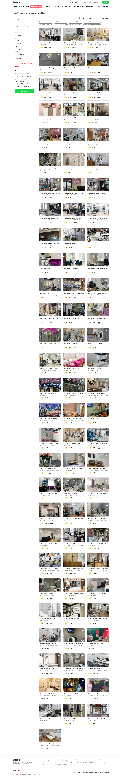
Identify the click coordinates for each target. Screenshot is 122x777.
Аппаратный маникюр (61, 24)
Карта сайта (44, 764)
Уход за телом (48, 6)
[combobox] (30, 26)
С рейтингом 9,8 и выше (24, 79)
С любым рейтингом (23, 73)
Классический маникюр (45, 24)
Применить (24, 91)
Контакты (96, 2)
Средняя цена (20, 52)
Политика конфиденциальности (63, 760)
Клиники (19, 40)
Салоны (19, 35)
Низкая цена (19, 49)
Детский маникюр (95, 21)
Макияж (57, 6)
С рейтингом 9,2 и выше (24, 76)
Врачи (19, 43)
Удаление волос (67, 6)
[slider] (24, 61)
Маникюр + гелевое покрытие (47, 21)
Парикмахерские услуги (21, 6)
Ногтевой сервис (36, 6)
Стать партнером (85, 2)
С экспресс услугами (22, 86)
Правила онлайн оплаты (61, 764)
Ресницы (105, 6)
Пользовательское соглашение (63, 762)
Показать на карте (86, 18)
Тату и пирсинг (89, 6)
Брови (98, 6)
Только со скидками (21, 83)
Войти (106, 2)
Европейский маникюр (75, 24)
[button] (25, 19)
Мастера (19, 38)
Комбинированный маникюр (92, 24)
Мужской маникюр (82, 21)
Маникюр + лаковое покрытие (66, 21)
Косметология (78, 6)
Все (18, 32)
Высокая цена (20, 54)
